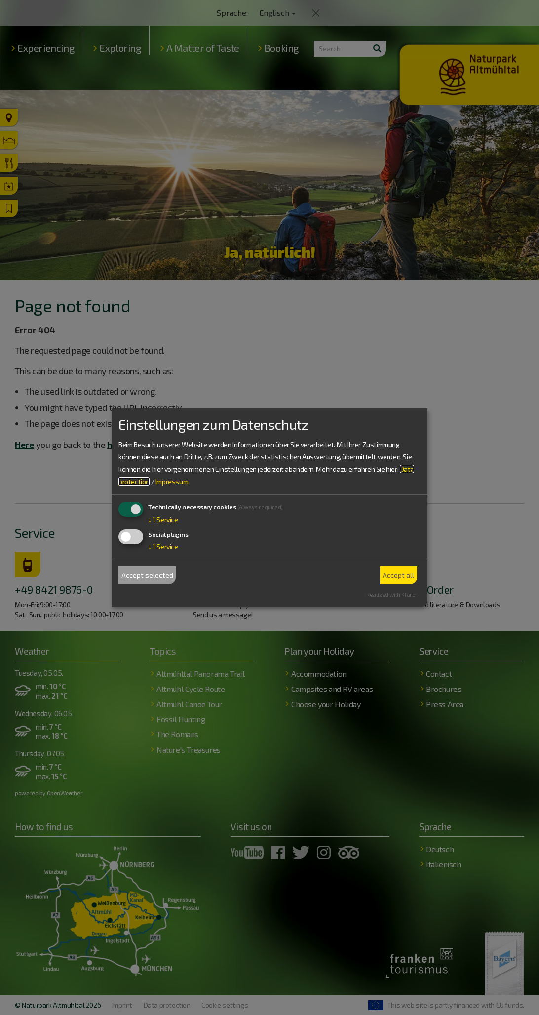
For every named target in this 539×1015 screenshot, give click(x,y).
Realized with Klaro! (391, 594)
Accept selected (147, 575)
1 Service (163, 519)
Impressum (171, 481)
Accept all (398, 575)
